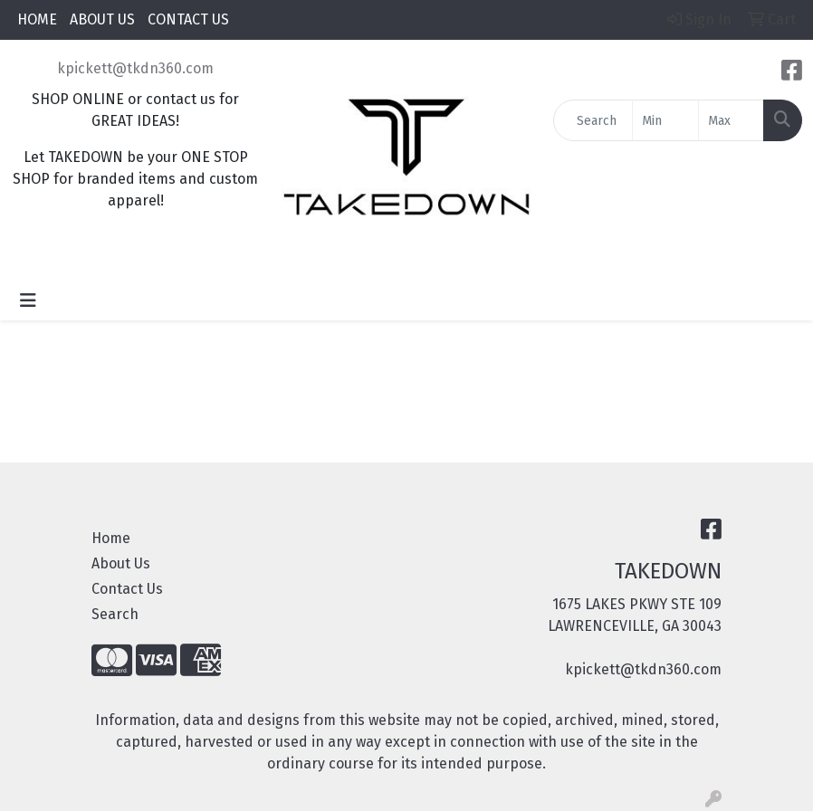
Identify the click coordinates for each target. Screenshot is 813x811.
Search (115, 614)
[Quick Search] (593, 120)
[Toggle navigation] (28, 300)
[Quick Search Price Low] (665, 120)
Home (110, 538)
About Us (120, 563)
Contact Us (127, 588)
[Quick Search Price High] (731, 120)
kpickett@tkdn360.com (135, 68)
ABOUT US (102, 19)
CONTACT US (188, 19)
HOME (37, 19)
